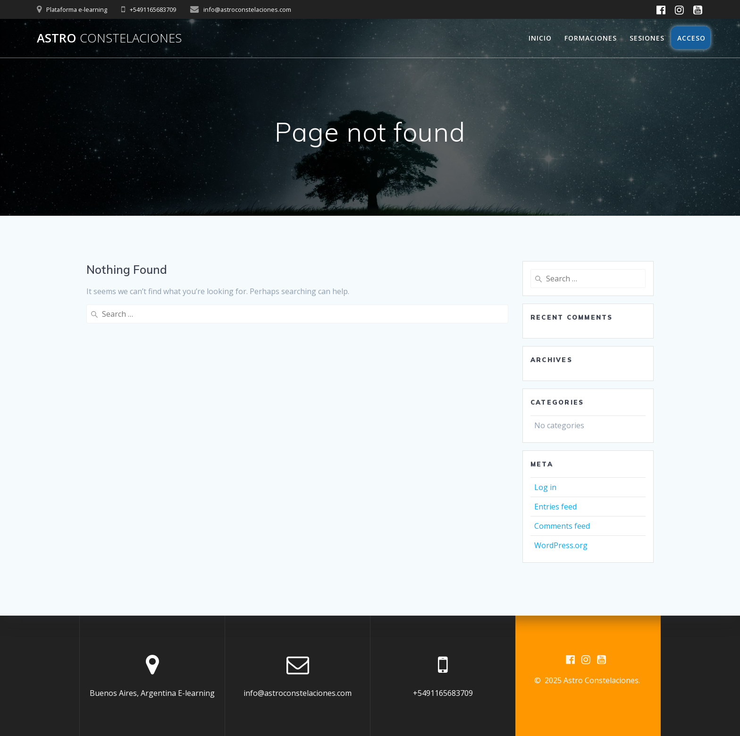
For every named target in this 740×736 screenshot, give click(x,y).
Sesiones (647, 38)
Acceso (690, 38)
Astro (109, 38)
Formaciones (590, 38)
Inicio (540, 38)
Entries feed (555, 506)
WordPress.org (561, 545)
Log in (545, 487)
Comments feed (562, 526)
